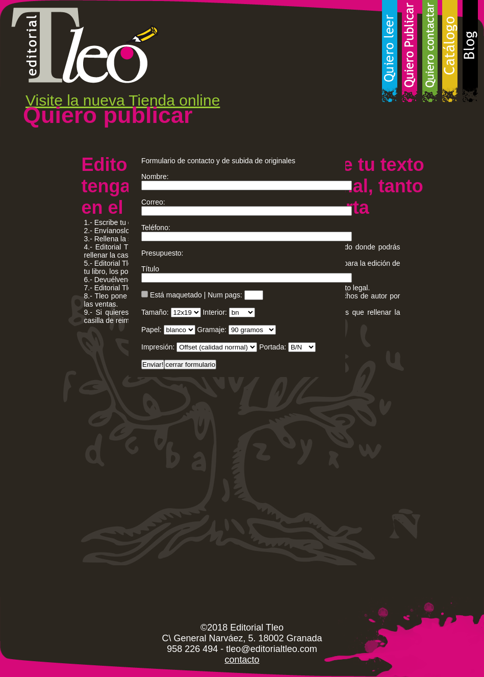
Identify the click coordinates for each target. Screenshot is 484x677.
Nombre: (155, 176)
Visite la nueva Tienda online (123, 100)
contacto (241, 660)
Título (150, 269)
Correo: (153, 202)
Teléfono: (155, 227)
